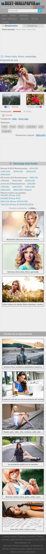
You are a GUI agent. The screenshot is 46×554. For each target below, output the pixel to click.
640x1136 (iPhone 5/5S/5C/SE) (14, 201)
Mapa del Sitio (16, 540)
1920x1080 (17, 181)
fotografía (6, 131)
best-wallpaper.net (22, 543)
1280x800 (31, 184)
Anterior (11, 101)
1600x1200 (18, 171)
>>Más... (32, 208)
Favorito (8, 115)
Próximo (35, 101)
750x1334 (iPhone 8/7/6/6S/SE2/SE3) (16, 205)
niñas (23, 29)
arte (41, 127)
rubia (4, 127)
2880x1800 (40, 135)
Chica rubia (31, 29)
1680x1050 (17, 187)
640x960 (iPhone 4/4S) (10, 198)
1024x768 (33, 168)
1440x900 (4, 187)
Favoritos (31, 537)
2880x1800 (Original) (22, 190)
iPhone (35, 19)
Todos (12, 15)
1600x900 (4, 181)
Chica (12, 127)
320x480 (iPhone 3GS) (10, 195)
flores (21, 127)
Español (37, 7)
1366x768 (33, 178)
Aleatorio (24, 19)
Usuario (5, 22)
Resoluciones (10, 26)
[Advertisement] (23, 50)
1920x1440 (31, 171)
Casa (4, 15)
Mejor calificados (9, 19)
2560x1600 (5, 190)
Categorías (30, 26)
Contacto (22, 537)
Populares (23, 15)
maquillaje (31, 127)
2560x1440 (30, 181)
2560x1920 (5, 175)
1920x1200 (30, 187)
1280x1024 (5, 171)
